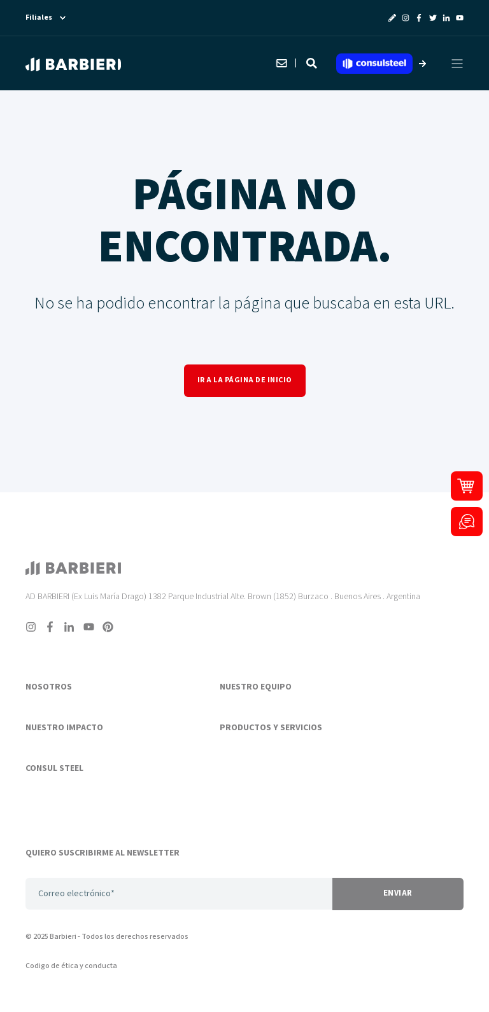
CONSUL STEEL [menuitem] (54, 769)
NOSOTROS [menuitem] (48, 688)
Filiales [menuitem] (38, 18)
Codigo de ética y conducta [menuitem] (71, 966)
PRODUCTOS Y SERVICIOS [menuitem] (271, 728)
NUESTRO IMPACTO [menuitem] (64, 728)
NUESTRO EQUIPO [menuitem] (256, 688)
